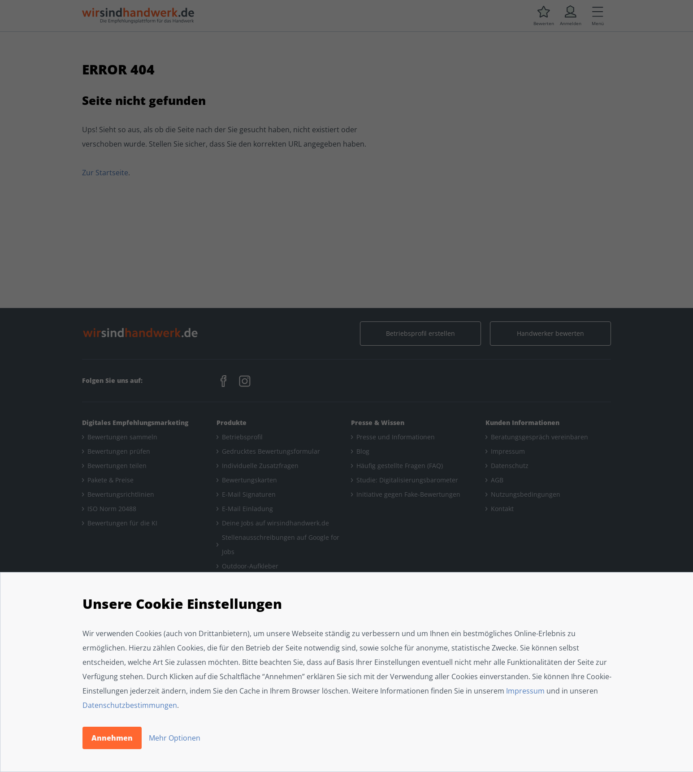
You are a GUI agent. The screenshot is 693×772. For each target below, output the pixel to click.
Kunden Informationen (522, 422)
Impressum (525, 691)
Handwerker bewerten (550, 333)
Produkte (232, 422)
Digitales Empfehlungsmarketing (135, 422)
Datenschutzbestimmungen (129, 705)
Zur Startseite (105, 173)
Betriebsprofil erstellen (420, 333)
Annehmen (112, 738)
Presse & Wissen (377, 422)
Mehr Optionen (174, 738)
